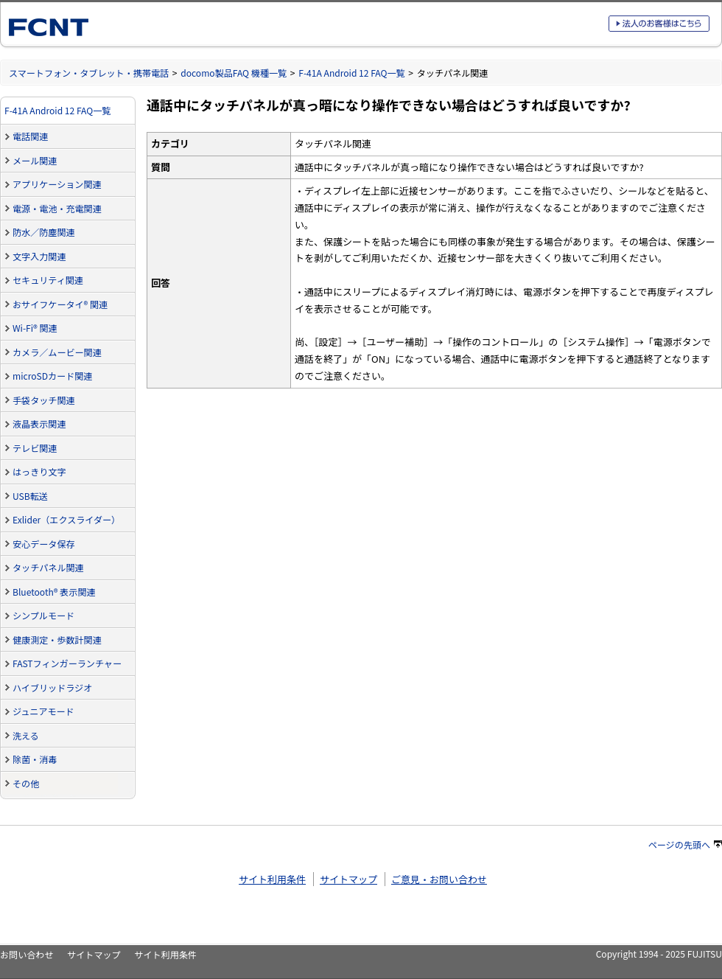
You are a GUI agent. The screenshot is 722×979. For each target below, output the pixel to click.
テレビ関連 (35, 448)
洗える (26, 735)
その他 (26, 783)
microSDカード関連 (52, 375)
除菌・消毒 (35, 759)
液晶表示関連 (39, 423)
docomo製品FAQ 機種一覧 (233, 72)
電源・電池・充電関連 (57, 208)
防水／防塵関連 (44, 232)
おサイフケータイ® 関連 (60, 304)
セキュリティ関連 (48, 280)
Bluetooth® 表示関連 (54, 591)
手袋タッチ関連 (44, 400)
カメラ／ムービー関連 (57, 352)
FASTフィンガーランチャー (67, 663)
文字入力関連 (39, 256)
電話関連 (30, 136)
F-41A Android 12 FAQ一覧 (351, 72)
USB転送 (30, 495)
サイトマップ (348, 879)
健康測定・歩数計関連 (57, 639)
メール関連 (35, 160)
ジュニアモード (43, 711)
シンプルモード (43, 615)
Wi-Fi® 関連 (35, 327)
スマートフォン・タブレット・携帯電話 (89, 72)
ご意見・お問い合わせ (439, 879)
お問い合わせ (26, 954)
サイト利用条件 (272, 879)
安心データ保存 (44, 543)
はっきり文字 (39, 471)
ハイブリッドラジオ (52, 687)
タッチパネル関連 (48, 567)
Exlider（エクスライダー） (66, 519)
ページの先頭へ (685, 844)
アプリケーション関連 (57, 184)
